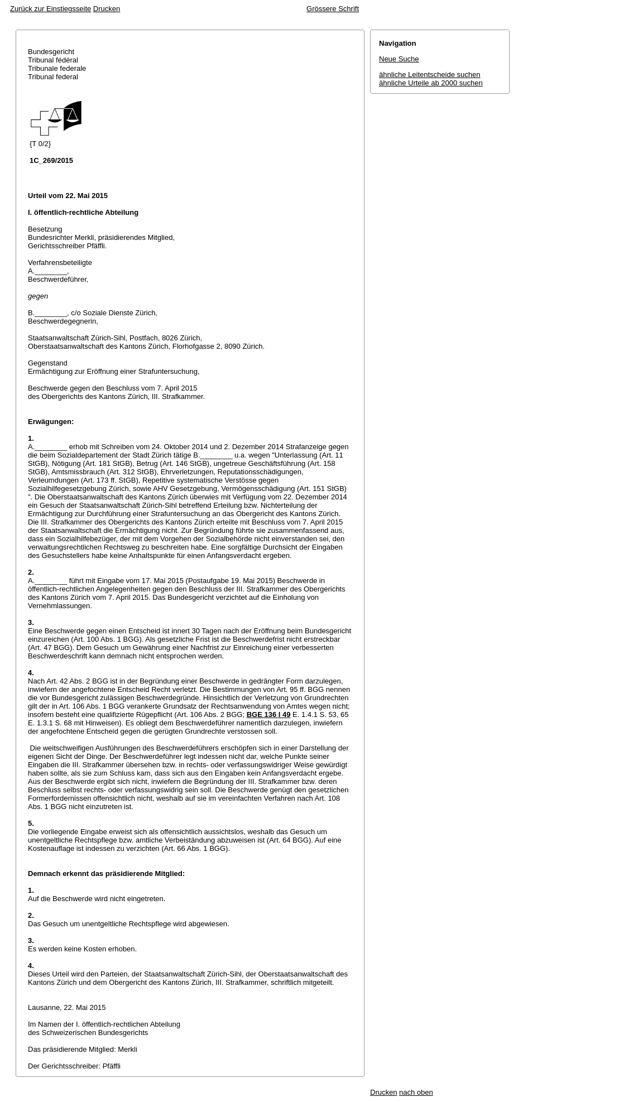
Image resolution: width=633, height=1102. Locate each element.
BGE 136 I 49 (269, 714)
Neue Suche (399, 59)
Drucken (106, 8)
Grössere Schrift (332, 8)
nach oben (416, 1092)
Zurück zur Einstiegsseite (50, 8)
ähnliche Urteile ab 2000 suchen (431, 83)
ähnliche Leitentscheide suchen (429, 74)
